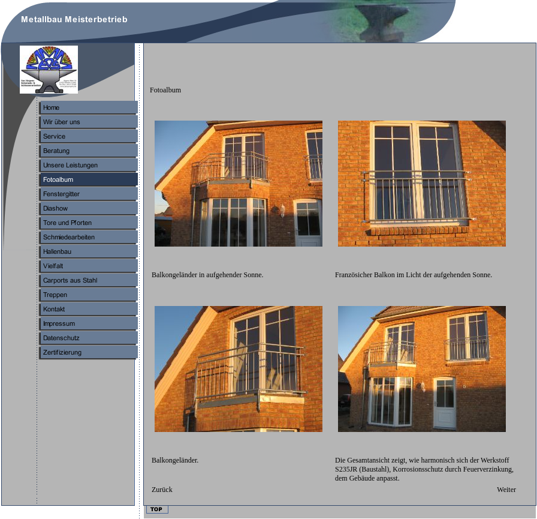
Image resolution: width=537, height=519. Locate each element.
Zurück (162, 489)
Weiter (506, 489)
